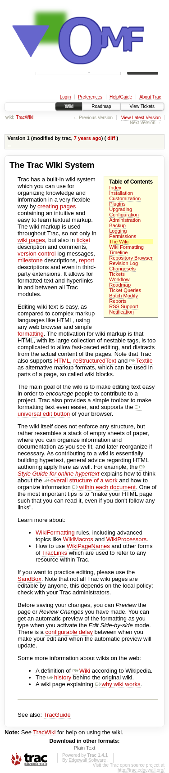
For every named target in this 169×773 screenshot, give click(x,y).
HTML (62, 360)
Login (65, 96)
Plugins (117, 204)
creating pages (56, 206)
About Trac (150, 96)
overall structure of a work (81, 480)
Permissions (122, 236)
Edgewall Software (87, 760)
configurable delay (69, 632)
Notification (121, 312)
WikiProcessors (126, 539)
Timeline (118, 252)
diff (111, 138)
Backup (117, 225)
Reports (118, 301)
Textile (141, 360)
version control (37, 253)
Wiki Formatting (126, 247)
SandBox (29, 578)
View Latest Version (141, 117)
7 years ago (87, 138)
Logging (118, 231)
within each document (104, 487)
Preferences (90, 96)
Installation (121, 193)
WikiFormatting (55, 532)
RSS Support (123, 306)
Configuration (124, 214)
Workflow (119, 279)
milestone (30, 260)
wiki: (9, 117)
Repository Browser (130, 258)
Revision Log (123, 263)
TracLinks (54, 552)
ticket (83, 240)
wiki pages (31, 240)
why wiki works (118, 684)
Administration (125, 220)
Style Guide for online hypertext (82, 470)
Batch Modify (123, 295)
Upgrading (120, 209)
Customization (125, 198)
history (59, 677)
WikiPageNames (88, 546)
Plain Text (85, 748)
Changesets (122, 268)
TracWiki (24, 117)
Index (115, 187)
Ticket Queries (125, 290)
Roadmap (101, 106)
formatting (31, 333)
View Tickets (142, 106)
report (86, 260)
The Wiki (118, 241)
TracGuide (57, 714)
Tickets (117, 274)
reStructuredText (94, 360)
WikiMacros (78, 539)
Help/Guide (121, 96)
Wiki (68, 106)
